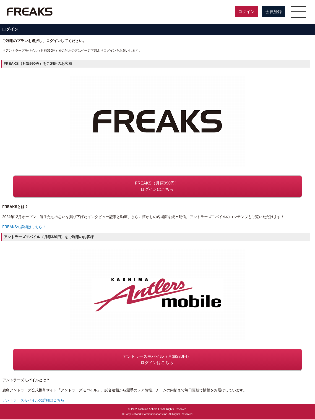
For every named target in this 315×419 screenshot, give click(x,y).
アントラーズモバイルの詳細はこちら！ (35, 400)
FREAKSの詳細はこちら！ (24, 227)
